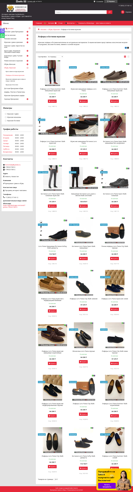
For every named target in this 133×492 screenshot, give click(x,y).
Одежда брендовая (11, 99)
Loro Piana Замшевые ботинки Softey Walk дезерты (52, 247)
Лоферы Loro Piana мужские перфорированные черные (52, 404)
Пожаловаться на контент (75, 490)
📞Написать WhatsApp (85, 23)
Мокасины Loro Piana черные (84, 351)
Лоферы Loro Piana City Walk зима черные (115, 352)
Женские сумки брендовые (13, 32)
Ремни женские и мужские (13, 61)
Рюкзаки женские (10, 39)
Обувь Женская (9, 64)
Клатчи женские (10, 35)
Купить (53, 101)
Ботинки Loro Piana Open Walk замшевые (83, 247)
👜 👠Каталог (49, 23)
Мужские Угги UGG (12, 85)
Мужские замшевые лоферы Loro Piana (83, 89)
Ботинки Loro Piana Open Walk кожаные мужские (52, 194)
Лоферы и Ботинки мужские (15, 75)
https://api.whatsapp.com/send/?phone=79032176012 (14, 206)
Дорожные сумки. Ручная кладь (13, 56)
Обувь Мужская (54, 29)
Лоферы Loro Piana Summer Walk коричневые (114, 404)
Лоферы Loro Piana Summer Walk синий (114, 456)
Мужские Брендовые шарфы (14, 95)
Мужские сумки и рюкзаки (13, 42)
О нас (60, 23)
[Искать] (109, 12)
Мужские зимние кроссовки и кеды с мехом (16, 80)
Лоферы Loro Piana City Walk (83, 403)
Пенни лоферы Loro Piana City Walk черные (114, 247)
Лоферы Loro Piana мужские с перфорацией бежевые (52, 299)
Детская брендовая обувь (13, 88)
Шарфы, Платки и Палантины (14, 92)
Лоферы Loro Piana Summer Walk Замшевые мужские (52, 89)
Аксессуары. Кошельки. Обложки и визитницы (12, 51)
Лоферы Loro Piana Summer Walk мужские (52, 142)
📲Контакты (69, 23)
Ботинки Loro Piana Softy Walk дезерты (83, 456)
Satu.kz (76, 488)
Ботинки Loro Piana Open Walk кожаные (114, 194)
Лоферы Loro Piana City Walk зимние (83, 298)
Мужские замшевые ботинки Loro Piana (83, 142)
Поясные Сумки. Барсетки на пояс (14, 46)
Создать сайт (31, 1)
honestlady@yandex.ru (12, 165)
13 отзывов (99, 1)
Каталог (44, 29)
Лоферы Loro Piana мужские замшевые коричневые (52, 352)
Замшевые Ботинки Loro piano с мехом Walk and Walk (83, 194)
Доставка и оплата (103, 23)
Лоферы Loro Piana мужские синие (114, 298)
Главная (39, 23)
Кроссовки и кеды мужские (15, 71)
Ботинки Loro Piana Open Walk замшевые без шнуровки (114, 142)
